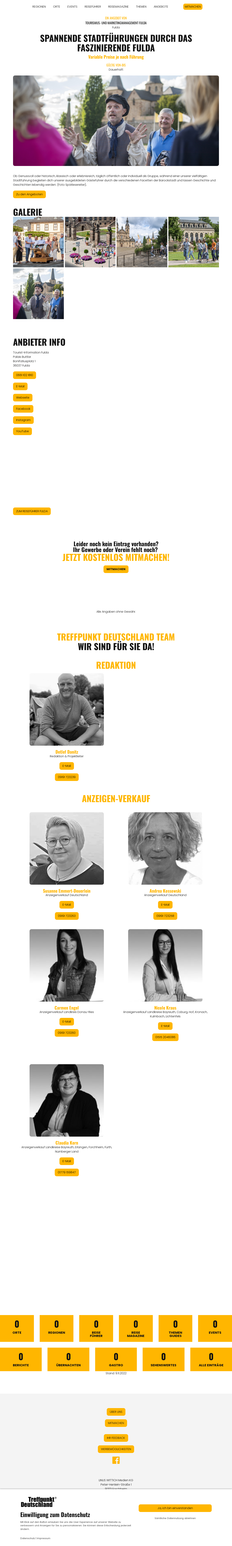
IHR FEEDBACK (116, 1438)
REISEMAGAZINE (118, 7)
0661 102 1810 (24, 375)
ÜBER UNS (116, 1412)
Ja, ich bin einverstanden (175, 1508)
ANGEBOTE (161, 7)
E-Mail (20, 386)
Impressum (43, 1538)
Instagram (23, 420)
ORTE (56, 7)
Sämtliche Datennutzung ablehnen (175, 1518)
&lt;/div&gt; (116, 953)
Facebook (23, 409)
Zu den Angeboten (29, 194)
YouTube (22, 431)
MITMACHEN (193, 7)
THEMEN (141, 7)
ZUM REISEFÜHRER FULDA (32, 511)
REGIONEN (39, 7)
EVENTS (72, 7)
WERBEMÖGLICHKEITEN (116, 1449)
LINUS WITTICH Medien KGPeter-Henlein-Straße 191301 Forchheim (116, 1484)
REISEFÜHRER (93, 7)
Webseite (22, 397)
